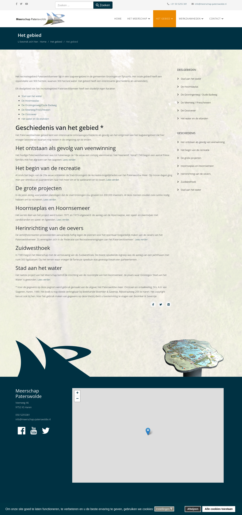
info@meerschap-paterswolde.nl (210, 3)
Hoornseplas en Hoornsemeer (197, 164)
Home (118, 18)
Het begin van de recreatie (195, 148)
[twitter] (21, 3)
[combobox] (74, 5)
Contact (215, 18)
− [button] (77, 399)
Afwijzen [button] (192, 508)
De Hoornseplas (30, 100)
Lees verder (69, 159)
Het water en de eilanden (35, 118)
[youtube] (26, 3)
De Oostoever (29, 114)
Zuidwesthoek (188, 179)
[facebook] (16, 3)
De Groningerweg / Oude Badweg (199, 94)
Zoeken (103, 5)
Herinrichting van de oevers (195, 172)
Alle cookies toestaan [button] (219, 508)
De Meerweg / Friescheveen (195, 102)
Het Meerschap (137, 18)
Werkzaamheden (190, 18)
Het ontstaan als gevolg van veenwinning (203, 141)
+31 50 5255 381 (179, 3)
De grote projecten (191, 156)
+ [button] (77, 393)
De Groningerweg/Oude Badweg (39, 105)
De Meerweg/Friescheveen (36, 109)
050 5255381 (23, 414)
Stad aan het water (32, 96)
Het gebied (163, 18)
